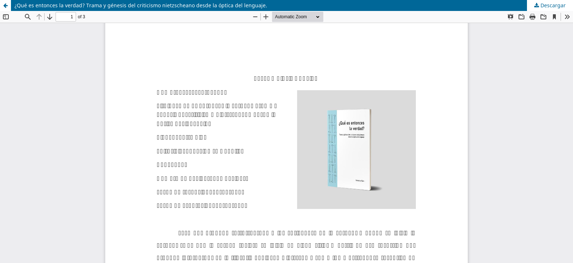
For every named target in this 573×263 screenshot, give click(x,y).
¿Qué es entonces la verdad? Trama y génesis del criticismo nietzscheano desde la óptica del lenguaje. (141, 5)
